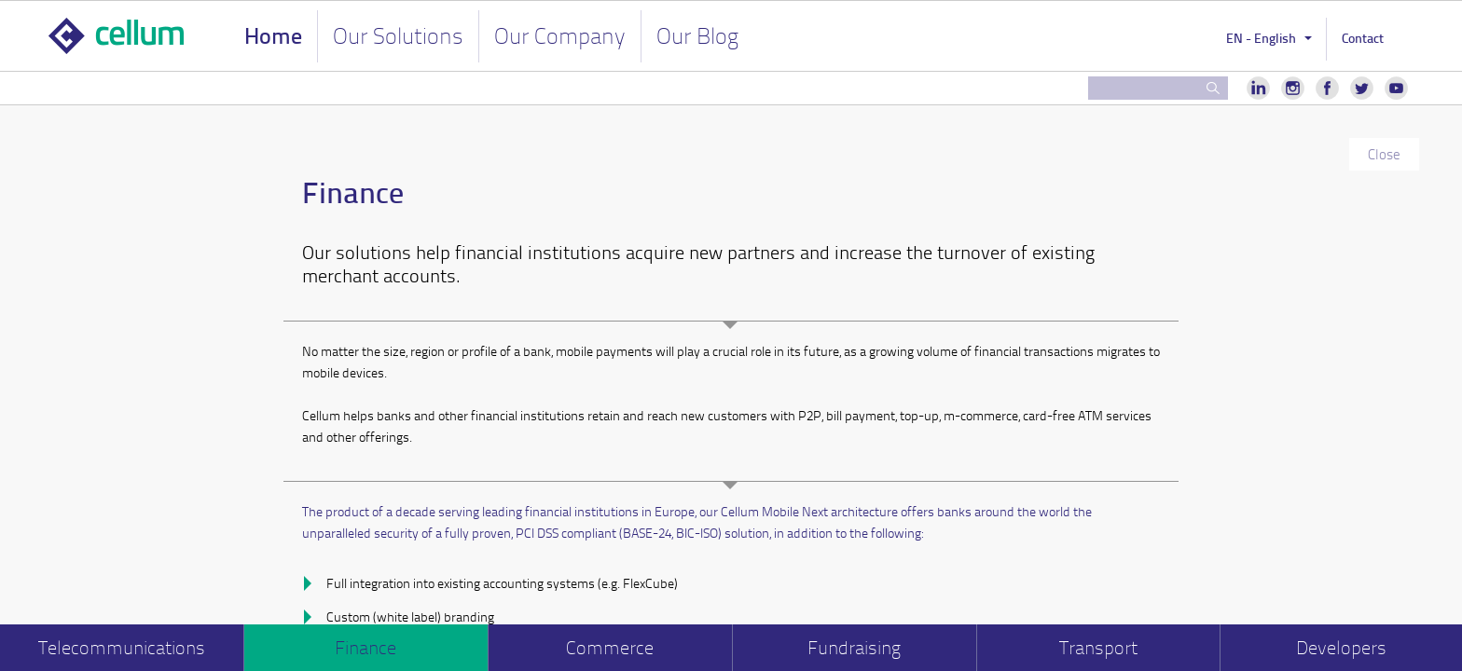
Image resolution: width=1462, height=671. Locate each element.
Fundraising (854, 647)
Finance (365, 647)
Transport (1098, 647)
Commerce (610, 647)
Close (1384, 153)
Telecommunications (121, 647)
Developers (1341, 647)
